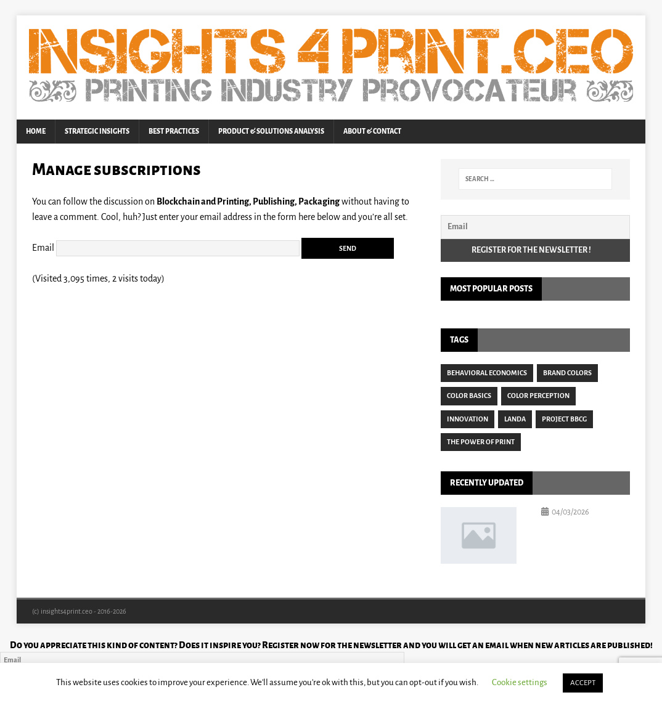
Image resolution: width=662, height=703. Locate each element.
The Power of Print (481, 441)
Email (43, 247)
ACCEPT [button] (582, 683)
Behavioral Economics (487, 372)
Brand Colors (567, 372)
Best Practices (174, 131)
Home (36, 131)
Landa (515, 419)
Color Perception (538, 395)
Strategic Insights (97, 131)
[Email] (535, 227)
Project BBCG (564, 419)
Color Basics (469, 395)
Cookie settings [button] (519, 682)
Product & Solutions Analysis (271, 131)
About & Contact (372, 131)
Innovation (467, 419)
